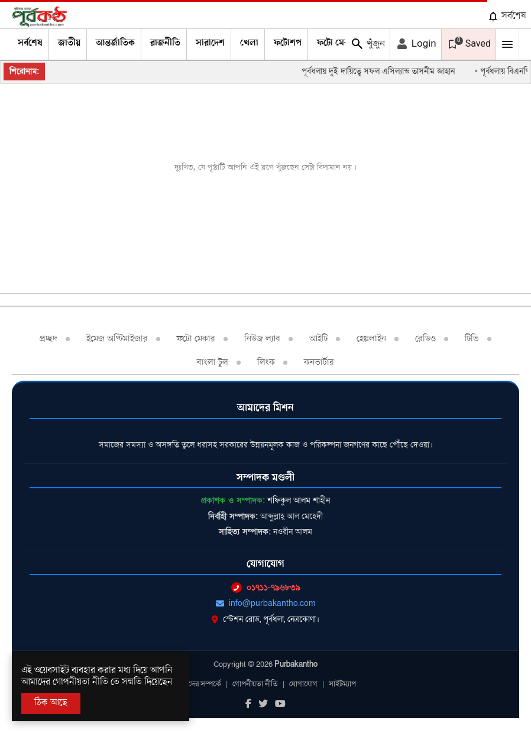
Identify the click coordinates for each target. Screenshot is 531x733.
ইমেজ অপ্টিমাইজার (117, 339)
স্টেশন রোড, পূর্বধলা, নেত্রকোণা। (265, 619)
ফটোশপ (288, 43)
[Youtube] (280, 705)
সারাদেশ (210, 43)
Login (415, 44)
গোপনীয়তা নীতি (255, 684)
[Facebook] (248, 705)
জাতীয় (69, 43)
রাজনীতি (165, 43)
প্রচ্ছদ (48, 339)
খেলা (249, 43)
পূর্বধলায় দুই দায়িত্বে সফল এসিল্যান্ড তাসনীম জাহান (384, 71)
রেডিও (425, 339)
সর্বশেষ (506, 15)
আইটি (318, 339)
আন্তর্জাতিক (115, 43)
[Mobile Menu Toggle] (507, 44)
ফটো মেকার (337, 43)
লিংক (266, 362)
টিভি (472, 339)
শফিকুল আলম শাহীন (298, 500)
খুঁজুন (367, 44)
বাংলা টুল (212, 362)
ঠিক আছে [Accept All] (50, 702)
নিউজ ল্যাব (262, 339)
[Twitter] (263, 705)
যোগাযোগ (303, 684)
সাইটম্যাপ (342, 684)
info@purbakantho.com (266, 603)
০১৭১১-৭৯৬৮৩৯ (265, 587)
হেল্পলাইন (371, 339)
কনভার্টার (319, 362)
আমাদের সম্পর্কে (198, 684)
